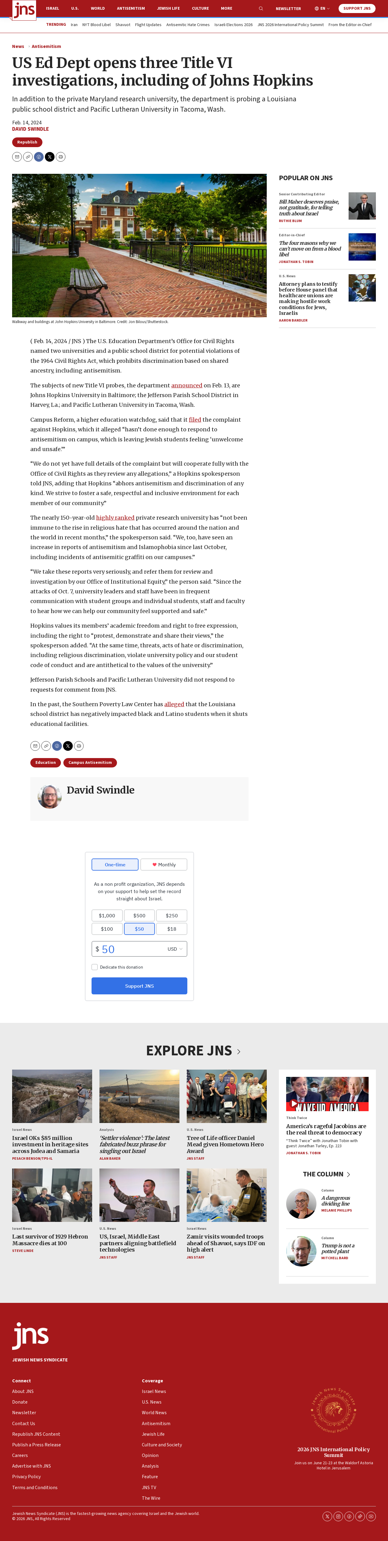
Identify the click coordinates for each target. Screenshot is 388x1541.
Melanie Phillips (336, 1210)
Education (45, 763)
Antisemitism (131, 8)
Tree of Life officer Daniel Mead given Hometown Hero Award (225, 1144)
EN (322, 8)
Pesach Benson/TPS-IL (32, 1158)
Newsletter (288, 9)
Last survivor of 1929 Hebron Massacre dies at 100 (50, 1240)
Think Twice (296, 1118)
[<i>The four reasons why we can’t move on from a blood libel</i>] (362, 247)
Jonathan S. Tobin (296, 262)
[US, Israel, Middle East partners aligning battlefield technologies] (139, 1195)
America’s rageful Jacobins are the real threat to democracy (326, 1129)
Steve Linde (23, 1250)
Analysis (106, 1129)
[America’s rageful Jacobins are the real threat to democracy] (327, 1094)
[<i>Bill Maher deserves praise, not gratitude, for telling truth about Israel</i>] (362, 206)
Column (327, 1190)
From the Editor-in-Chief (350, 25)
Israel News (22, 1129)
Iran (74, 25)
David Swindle (30, 129)
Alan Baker (109, 1158)
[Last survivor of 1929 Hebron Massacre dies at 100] (52, 1195)
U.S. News (287, 276)
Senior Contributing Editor (302, 194)
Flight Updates (148, 25)
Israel (52, 8)
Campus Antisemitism (90, 763)
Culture (200, 8)
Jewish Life (168, 8)
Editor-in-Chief (292, 235)
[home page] (24, 10)
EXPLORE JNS (194, 1050)
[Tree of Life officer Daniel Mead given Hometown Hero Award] (227, 1096)
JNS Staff (195, 1158)
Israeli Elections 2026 (234, 25)
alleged (174, 704)
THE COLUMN (327, 1174)
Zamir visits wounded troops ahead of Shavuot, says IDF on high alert (226, 1243)
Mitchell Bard (334, 1258)
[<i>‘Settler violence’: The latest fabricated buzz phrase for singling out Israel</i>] (139, 1096)
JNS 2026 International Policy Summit (290, 25)
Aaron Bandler (293, 320)
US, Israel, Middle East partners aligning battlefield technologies (137, 1243)
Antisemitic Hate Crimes (188, 25)
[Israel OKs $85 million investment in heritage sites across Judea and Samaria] (52, 1096)
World (98, 8)
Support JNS (357, 8)
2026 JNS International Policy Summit (333, 1452)
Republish (27, 142)
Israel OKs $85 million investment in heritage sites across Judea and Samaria (50, 1144)
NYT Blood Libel (96, 25)
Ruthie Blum (290, 221)
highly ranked (115, 517)
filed (195, 419)
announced (186, 385)
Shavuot (122, 25)
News (18, 46)
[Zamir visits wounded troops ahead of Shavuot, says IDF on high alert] (227, 1195)
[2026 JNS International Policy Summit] (333, 1410)
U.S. (75, 8)
